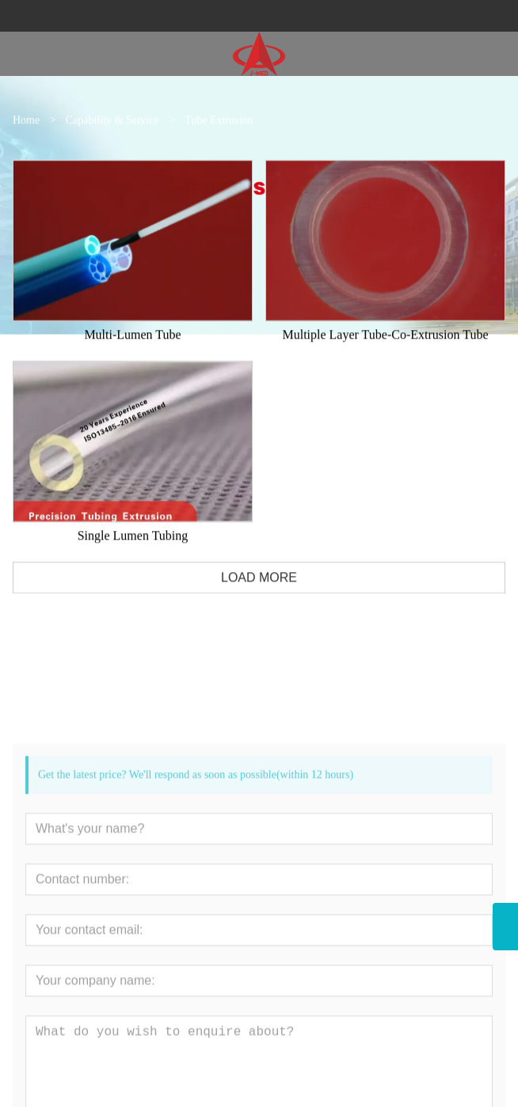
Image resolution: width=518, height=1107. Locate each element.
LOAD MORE (259, 590)
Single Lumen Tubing (133, 548)
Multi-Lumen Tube (132, 347)
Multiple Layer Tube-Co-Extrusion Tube (385, 347)
